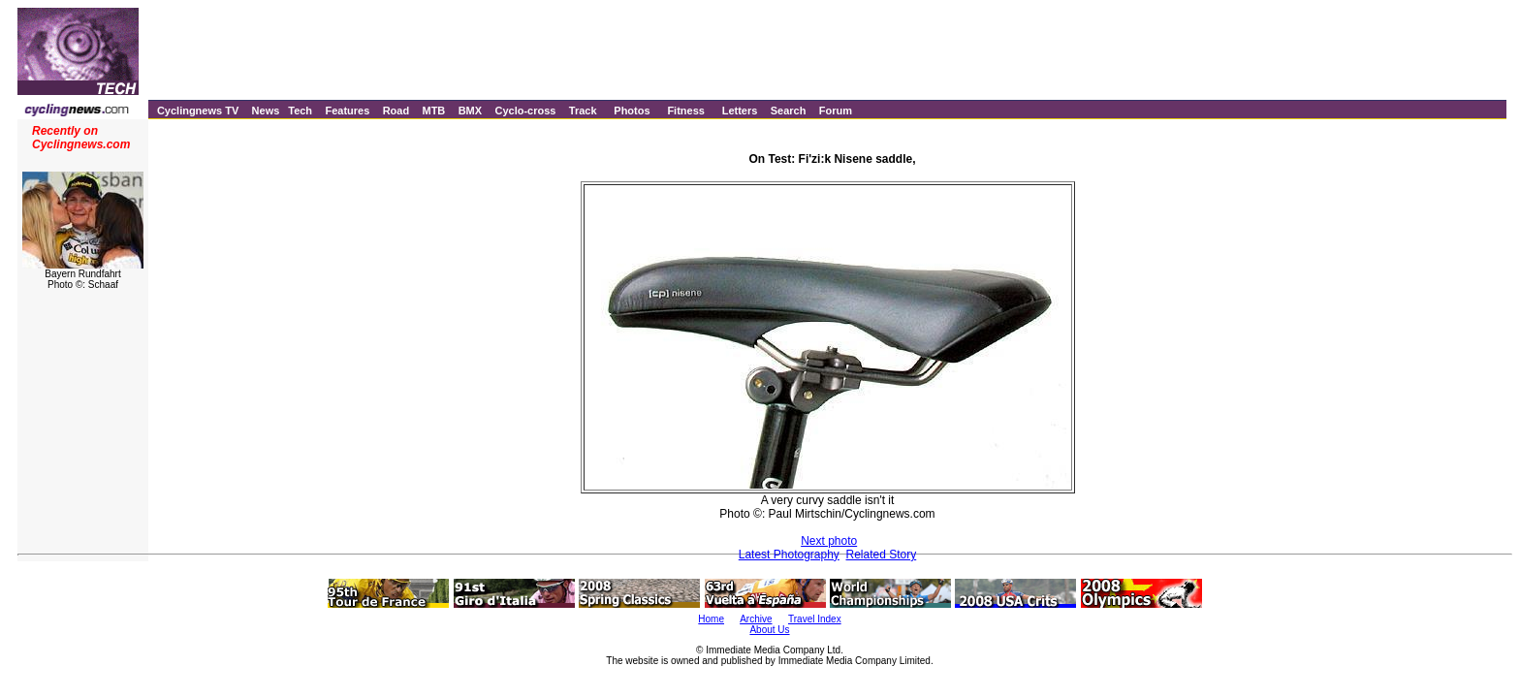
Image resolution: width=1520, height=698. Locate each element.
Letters (740, 110)
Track (583, 110)
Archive (756, 619)
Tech (300, 110)
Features (347, 110)
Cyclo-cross (524, 110)
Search (789, 110)
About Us (769, 629)
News (266, 110)
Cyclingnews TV (197, 110)
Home (711, 619)
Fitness (686, 110)
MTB (433, 110)
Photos (631, 110)
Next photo (829, 541)
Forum (835, 110)
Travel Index (814, 619)
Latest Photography (789, 554)
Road (396, 110)
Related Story (881, 554)
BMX (470, 110)
